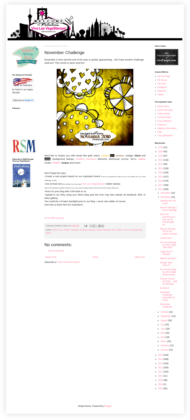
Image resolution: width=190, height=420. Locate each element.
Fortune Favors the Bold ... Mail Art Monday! (168, 281)
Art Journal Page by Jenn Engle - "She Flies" (168, 245)
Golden (66, 230)
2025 (160, 151)
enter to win (57, 230)
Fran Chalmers (165, 121)
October (165, 312)
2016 (160, 189)
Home (95, 257)
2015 (160, 355)
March (164, 341)
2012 (160, 367)
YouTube (162, 83)
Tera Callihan (117, 230)
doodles (80, 159)
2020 (160, 172)
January (165, 349)
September (166, 316)
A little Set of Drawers (166, 252)
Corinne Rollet (164, 117)
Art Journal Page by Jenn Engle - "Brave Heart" (168, 272)
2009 (160, 380)
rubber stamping (103, 230)
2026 (160, 147)
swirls (141, 159)
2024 (160, 156)
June (163, 328)
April (163, 337)
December (166, 193)
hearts (56, 162)
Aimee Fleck (163, 106)
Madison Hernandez (167, 128)
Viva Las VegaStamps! (93, 183)
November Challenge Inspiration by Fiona (167, 296)
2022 (160, 164)
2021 (160, 168)
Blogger (107, 406)
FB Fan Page (164, 76)
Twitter (161, 94)
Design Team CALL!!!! (166, 263)
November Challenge (166, 305)
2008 (160, 384)
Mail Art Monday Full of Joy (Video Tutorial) (168, 231)
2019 (160, 176)
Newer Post (50, 257)
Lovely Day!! (166, 238)
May (163, 333)
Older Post (140, 257)
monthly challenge (87, 230)
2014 (160, 359)
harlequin (91, 159)
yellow (48, 233)
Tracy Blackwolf (165, 135)
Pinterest (162, 91)
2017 (160, 185)
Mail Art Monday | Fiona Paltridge (168, 208)
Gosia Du (162, 124)
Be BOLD (164, 288)
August (164, 320)
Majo (160, 132)
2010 (160, 376)
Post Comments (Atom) (69, 262)
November (166, 197)
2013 (160, 363)
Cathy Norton (164, 113)
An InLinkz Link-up (54, 218)
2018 (160, 181)
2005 (160, 388)
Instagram (162, 87)
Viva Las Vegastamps (133, 230)
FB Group (162, 80)
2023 (160, 160)
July (163, 324)
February (165, 345)
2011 (160, 371)
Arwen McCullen (165, 110)
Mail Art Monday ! (168, 258)
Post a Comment (56, 251)
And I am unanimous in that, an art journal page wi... (167, 219)
